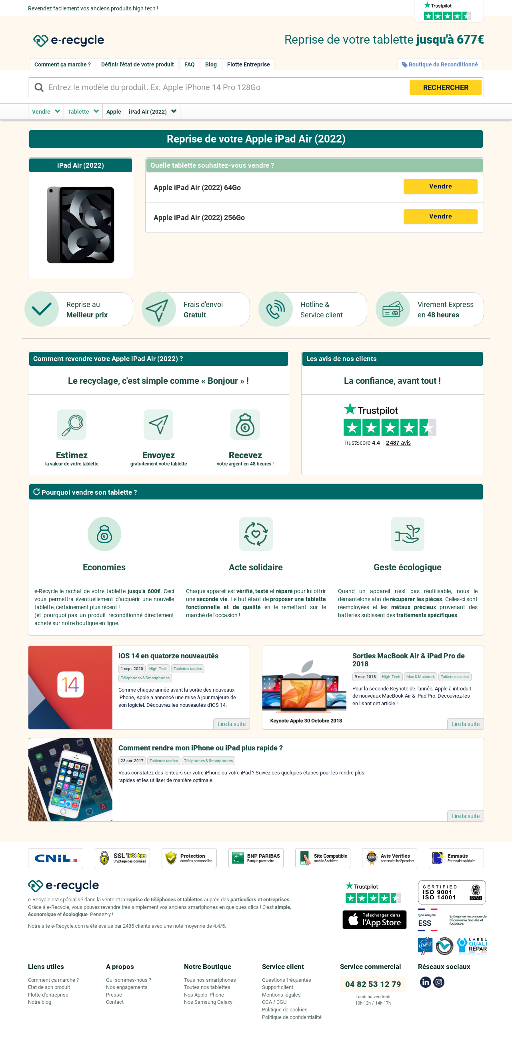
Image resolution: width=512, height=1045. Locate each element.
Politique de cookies (285, 1010)
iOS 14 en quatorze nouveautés (168, 656)
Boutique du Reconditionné (440, 64)
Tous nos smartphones (210, 980)
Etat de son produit (49, 987)
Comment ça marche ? (62, 64)
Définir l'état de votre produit (137, 64)
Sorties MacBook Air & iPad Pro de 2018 (408, 660)
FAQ (189, 64)
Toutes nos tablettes (207, 987)
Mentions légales (281, 995)
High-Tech (158, 668)
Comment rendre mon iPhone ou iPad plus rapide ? (200, 748)
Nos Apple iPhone (204, 995)
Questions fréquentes (286, 980)
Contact (115, 1002)
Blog (211, 64)
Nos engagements (127, 987)
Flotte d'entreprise (48, 995)
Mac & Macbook (420, 676)
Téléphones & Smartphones (145, 678)
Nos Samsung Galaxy (208, 1002)
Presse (114, 995)
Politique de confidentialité (292, 1017)
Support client (277, 987)
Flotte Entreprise (248, 64)
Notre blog (39, 1002)
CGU (281, 1002)
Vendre (440, 186)
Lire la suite (232, 724)
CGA (267, 1002)
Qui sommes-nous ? (128, 980)
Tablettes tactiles (188, 668)
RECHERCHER (445, 87)
